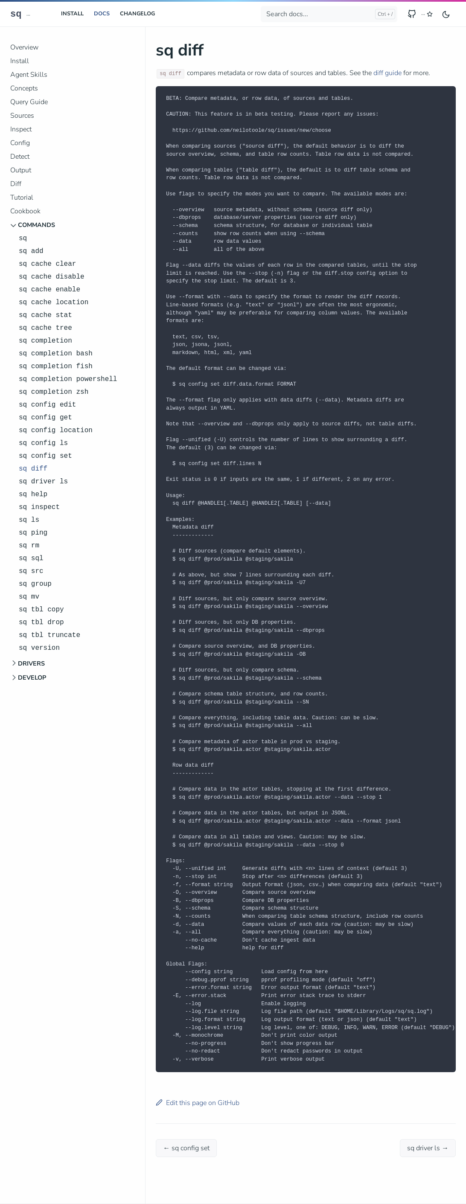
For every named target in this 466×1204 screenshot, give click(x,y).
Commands (36, 225)
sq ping (33, 533)
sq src (31, 571)
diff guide (387, 73)
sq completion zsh (53, 392)
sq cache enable (49, 290)
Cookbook (25, 211)
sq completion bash (56, 354)
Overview (24, 47)
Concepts (24, 88)
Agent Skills (28, 74)
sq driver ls (43, 482)
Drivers (31, 663)
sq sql (31, 558)
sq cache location (53, 302)
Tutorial (21, 197)
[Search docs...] (329, 14)
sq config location (56, 430)
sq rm (29, 546)
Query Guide (29, 102)
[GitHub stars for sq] (426, 14)
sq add (31, 251)
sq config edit (47, 405)
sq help (33, 494)
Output (20, 170)
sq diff (33, 469)
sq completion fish (56, 366)
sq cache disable (51, 277)
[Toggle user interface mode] (446, 14)
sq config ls (43, 443)
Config (20, 143)
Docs (102, 13)
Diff (15, 184)
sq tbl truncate (49, 635)
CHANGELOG (137, 13)
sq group (35, 584)
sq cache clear (47, 264)
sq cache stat (45, 315)
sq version (39, 648)
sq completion (45, 341)
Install (72, 13)
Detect (19, 156)
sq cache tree (45, 328)
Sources (22, 115)
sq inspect (39, 507)
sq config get (45, 418)
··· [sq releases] (28, 14)
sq (15, 14)
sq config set (45, 456)
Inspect (21, 129)
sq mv (29, 597)
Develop (32, 677)
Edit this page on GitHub (197, 1103)
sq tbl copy (41, 610)
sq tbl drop (41, 622)
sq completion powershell (68, 379)
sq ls (29, 520)
